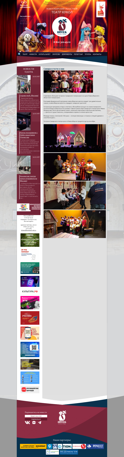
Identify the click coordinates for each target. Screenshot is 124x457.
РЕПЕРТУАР (78, 54)
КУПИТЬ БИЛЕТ (44, 54)
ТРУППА (88, 54)
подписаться (36, 419)
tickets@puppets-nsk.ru (28, 230)
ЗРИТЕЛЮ (56, 54)
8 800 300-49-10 (62, 42)
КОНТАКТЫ (97, 54)
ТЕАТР (25, 54)
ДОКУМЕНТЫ (67, 54)
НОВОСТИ (33, 54)
